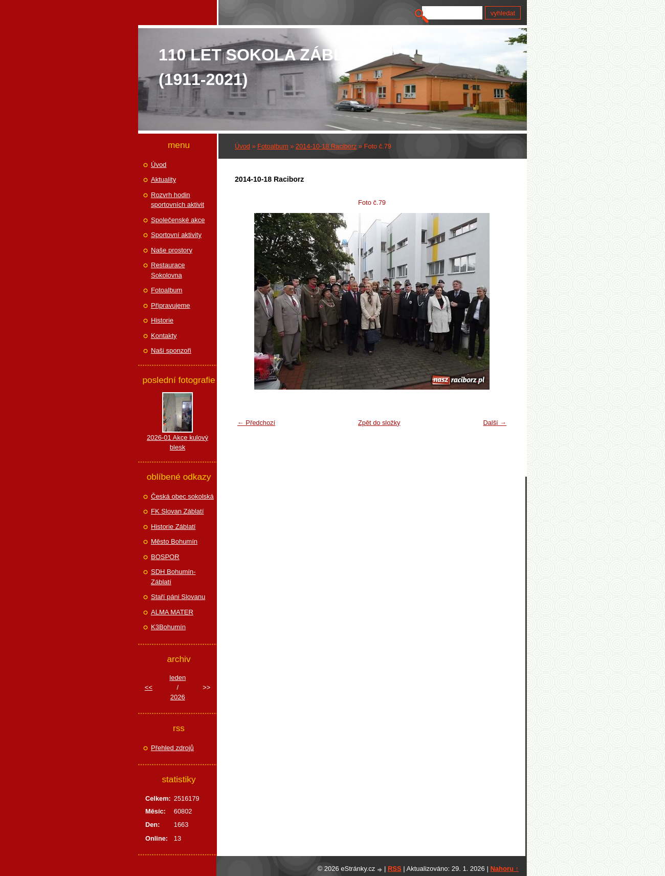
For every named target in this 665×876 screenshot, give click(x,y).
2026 (177, 697)
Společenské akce (178, 220)
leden (177, 677)
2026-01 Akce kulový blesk (177, 443)
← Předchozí (256, 422)
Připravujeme (170, 305)
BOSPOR (165, 557)
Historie (162, 320)
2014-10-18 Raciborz (326, 146)
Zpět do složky (379, 422)
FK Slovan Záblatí (177, 511)
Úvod (242, 146)
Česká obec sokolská (182, 496)
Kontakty (164, 335)
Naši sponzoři (171, 350)
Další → (494, 422)
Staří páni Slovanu (178, 597)
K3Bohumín (168, 627)
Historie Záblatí (173, 526)
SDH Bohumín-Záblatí (173, 577)
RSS (395, 868)
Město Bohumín (174, 541)
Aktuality (163, 179)
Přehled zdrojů (172, 748)
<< (148, 687)
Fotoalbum (272, 146)
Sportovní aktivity (176, 235)
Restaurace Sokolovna (168, 270)
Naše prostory (171, 250)
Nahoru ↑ (504, 868)
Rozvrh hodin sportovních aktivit (177, 200)
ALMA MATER (172, 612)
